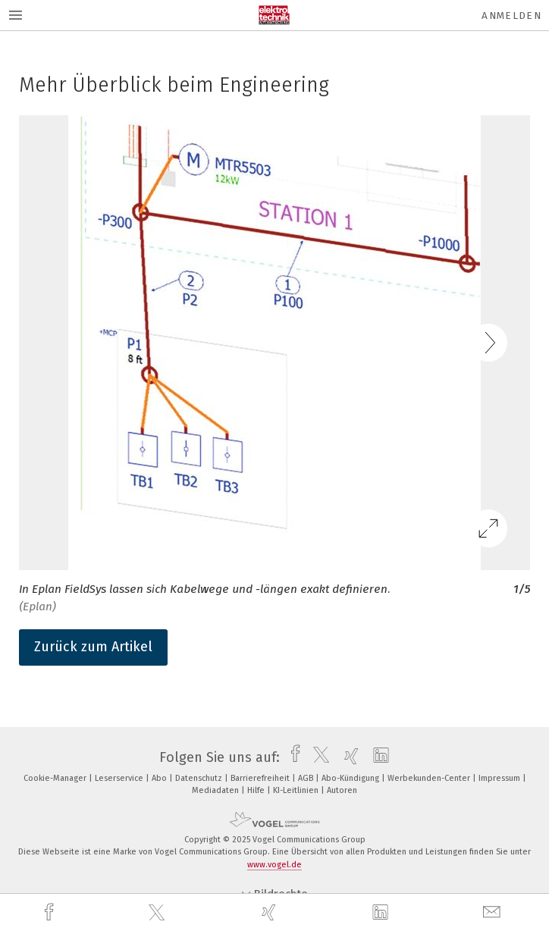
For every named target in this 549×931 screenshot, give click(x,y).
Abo (160, 778)
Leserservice (120, 778)
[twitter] (158, 912)
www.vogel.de (274, 865)
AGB (306, 778)
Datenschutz (199, 778)
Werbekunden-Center (429, 778)
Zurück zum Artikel (93, 646)
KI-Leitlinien (297, 790)
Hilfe (257, 790)
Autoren (342, 790)
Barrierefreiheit (261, 778)
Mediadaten (216, 790)
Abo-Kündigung (351, 778)
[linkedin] (382, 913)
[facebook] (51, 912)
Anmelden (511, 15)
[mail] (493, 912)
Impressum (500, 778)
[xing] (270, 912)
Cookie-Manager (56, 778)
